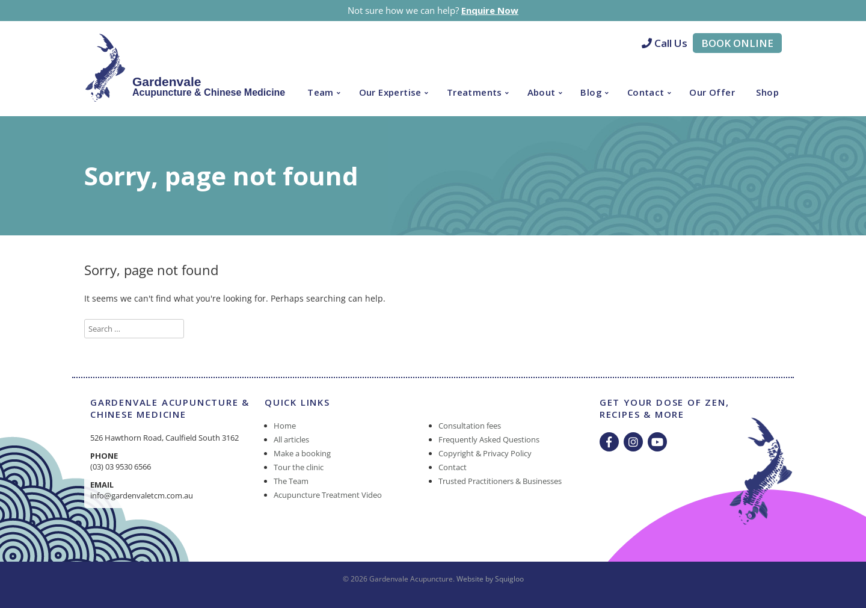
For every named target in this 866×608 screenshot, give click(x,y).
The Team (291, 481)
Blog (591, 92)
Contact (646, 92)
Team (320, 92)
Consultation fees (469, 425)
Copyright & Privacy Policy (485, 453)
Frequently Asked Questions (488, 439)
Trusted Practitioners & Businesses (500, 481)
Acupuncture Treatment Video (328, 494)
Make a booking (302, 453)
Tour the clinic (299, 467)
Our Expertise (390, 92)
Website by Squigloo (490, 579)
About (541, 92)
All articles (291, 439)
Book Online (737, 43)
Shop (767, 92)
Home (285, 425)
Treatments (474, 92)
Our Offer (712, 92)
